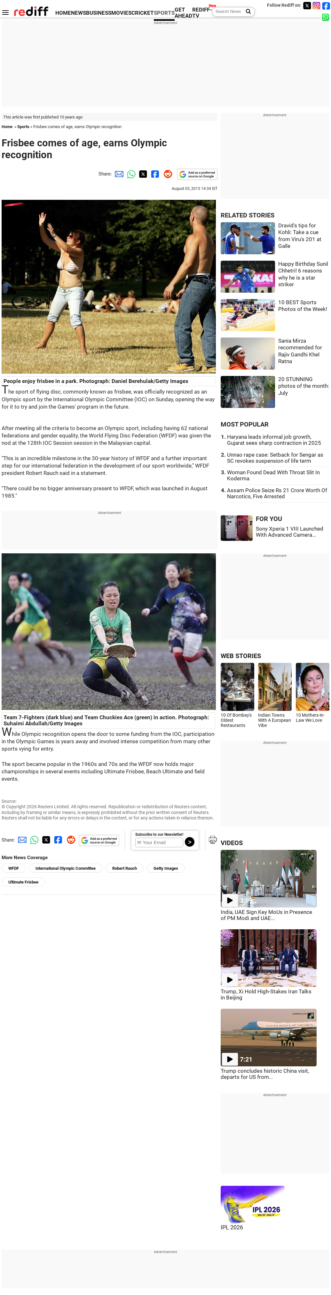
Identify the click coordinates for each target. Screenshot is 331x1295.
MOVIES (121, 13)
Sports (23, 126)
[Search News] (246, 12)
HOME (63, 13)
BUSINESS (98, 13)
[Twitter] (307, 6)
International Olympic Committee (65, 868)
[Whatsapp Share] (130, 174)
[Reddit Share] (167, 174)
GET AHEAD (183, 13)
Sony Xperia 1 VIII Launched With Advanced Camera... (289, 532)
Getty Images (166, 868)
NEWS (78, 13)
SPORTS (164, 13)
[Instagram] (316, 6)
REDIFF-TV (202, 13)
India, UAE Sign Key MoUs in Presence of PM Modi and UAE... (266, 915)
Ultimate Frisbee (23, 882)
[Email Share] (118, 174)
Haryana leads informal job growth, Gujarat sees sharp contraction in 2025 (274, 440)
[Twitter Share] (142, 174)
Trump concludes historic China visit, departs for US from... (265, 1074)
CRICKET (142, 13)
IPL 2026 (232, 1227)
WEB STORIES (241, 656)
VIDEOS (232, 843)
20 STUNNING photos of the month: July (303, 386)
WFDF (13, 868)
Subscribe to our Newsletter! (159, 834)
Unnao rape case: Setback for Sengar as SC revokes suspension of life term (275, 458)
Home (7, 126)
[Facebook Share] (154, 174)
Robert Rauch (124, 868)
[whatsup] (326, 17)
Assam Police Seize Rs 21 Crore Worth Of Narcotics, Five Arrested (277, 493)
